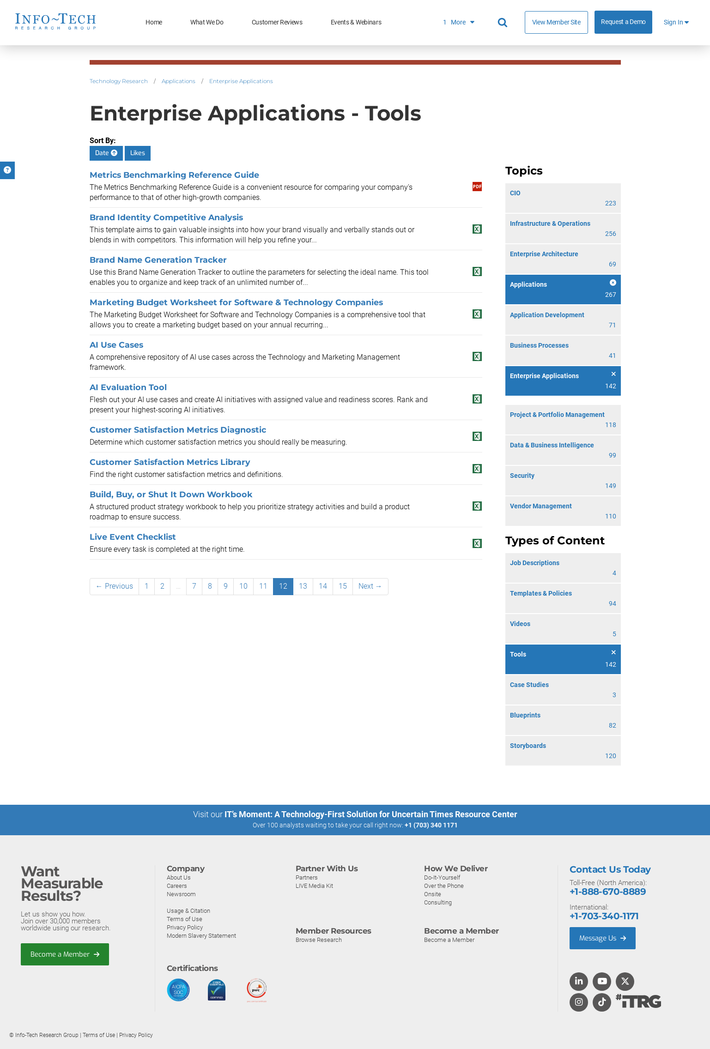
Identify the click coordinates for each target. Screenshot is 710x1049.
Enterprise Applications (241, 81)
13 (303, 586)
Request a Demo (623, 22)
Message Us (603, 937)
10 (243, 586)
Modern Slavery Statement (201, 935)
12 (283, 586)
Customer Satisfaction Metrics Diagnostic (178, 429)
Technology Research (119, 81)
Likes (137, 153)
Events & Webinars (356, 22)
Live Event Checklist (133, 537)
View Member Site (556, 22)
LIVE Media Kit (314, 885)
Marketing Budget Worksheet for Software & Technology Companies (236, 302)
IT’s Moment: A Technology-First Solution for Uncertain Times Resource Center (371, 814)
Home (154, 22)
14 (323, 586)
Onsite (432, 893)
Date (106, 153)
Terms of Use (184, 918)
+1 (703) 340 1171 (431, 825)
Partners (307, 877)
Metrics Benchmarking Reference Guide (174, 175)
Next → (370, 586)
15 (343, 586)
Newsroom (181, 893)
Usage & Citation (188, 910)
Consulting (438, 901)
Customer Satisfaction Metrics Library (170, 462)
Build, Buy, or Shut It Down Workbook (171, 494)
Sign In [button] (676, 22)
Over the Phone (444, 885)
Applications (178, 81)
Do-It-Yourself (442, 877)
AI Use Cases (116, 345)
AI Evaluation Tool (128, 387)
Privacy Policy (185, 926)
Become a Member (65, 954)
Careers (177, 885)
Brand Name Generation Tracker (158, 260)
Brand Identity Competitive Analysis (166, 217)
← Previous (114, 586)
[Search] (504, 22)
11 (263, 586)
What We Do (207, 22)
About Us (179, 877)
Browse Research (319, 939)
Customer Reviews (277, 22)
